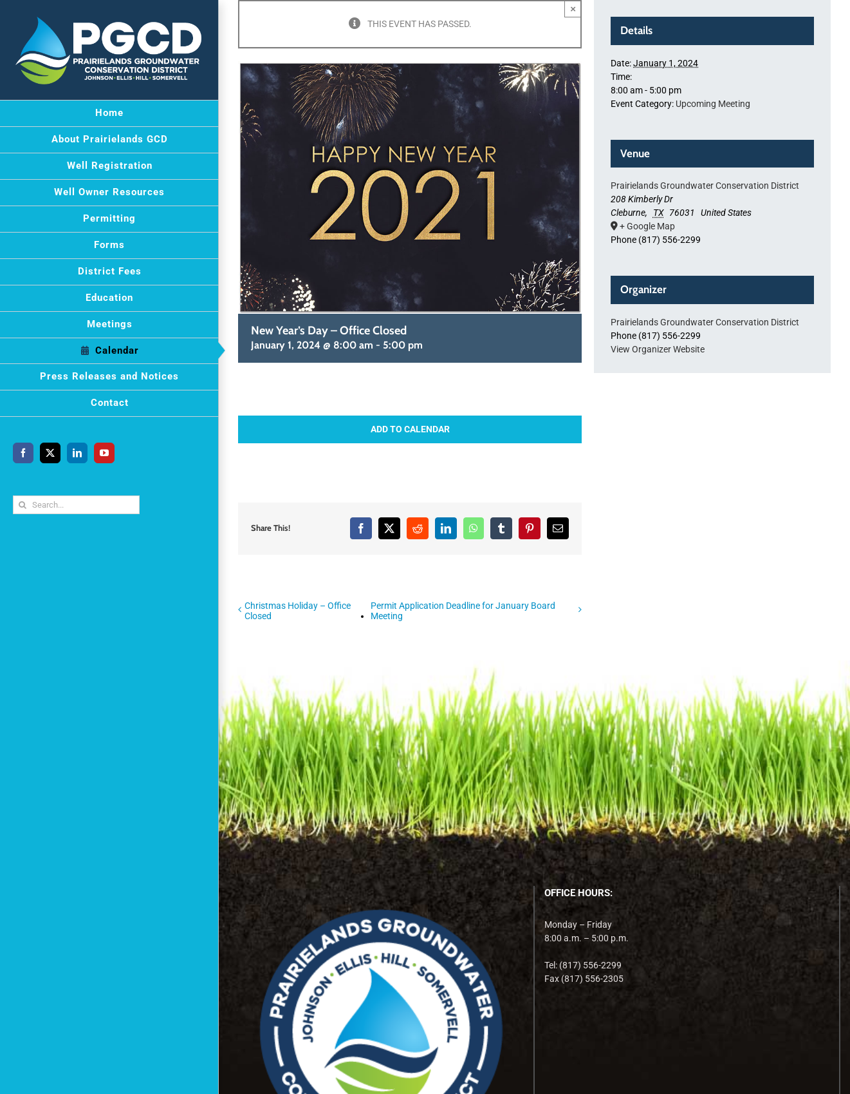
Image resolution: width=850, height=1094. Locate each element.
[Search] (22, 504)
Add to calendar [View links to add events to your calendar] (410, 429)
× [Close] (573, 8)
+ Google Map (647, 226)
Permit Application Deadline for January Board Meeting (463, 610)
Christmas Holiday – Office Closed (298, 610)
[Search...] (76, 504)
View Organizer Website (658, 349)
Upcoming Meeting (713, 104)
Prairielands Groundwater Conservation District (705, 185)
